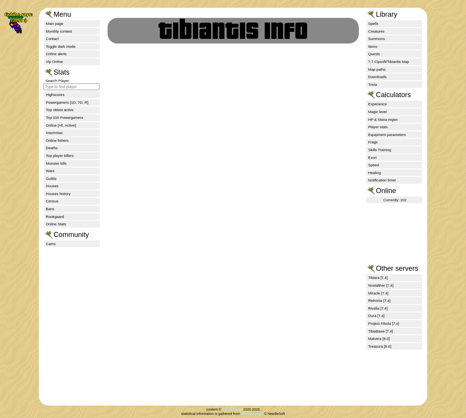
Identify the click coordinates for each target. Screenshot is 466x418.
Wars (50, 171)
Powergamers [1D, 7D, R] (67, 102)
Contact (52, 39)
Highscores (55, 94)
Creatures (376, 31)
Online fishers (57, 140)
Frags (373, 142)
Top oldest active (59, 110)
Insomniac (54, 133)
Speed (373, 165)
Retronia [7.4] (379, 300)
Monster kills (56, 163)
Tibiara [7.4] (378, 277)
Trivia (372, 84)
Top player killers (59, 155)
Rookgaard (55, 216)
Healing (374, 173)
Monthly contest (59, 31)
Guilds (51, 178)
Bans (50, 209)
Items (372, 46)
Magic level (377, 112)
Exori (372, 157)
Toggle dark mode (60, 46)
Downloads (377, 77)
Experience (377, 104)
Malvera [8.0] (378, 338)
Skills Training (379, 150)
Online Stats (56, 224)
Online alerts (56, 54)
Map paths (377, 69)
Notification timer (382, 180)
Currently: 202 (395, 200)
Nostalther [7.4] (380, 285)
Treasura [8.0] (379, 346)
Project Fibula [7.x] (383, 323)
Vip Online (54, 61)
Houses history (58, 194)
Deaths (51, 148)
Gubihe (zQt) (232, 409)
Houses (52, 186)
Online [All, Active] (61, 125)
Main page (54, 23)
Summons (376, 39)
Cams (51, 244)
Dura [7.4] (376, 316)
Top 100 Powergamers (64, 117)
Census (52, 201)
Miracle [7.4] (378, 293)
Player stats (378, 127)
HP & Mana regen (383, 119)
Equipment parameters (387, 134)
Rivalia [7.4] (378, 308)
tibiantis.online (252, 414)
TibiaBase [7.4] (380, 331)
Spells (373, 23)
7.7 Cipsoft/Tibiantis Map (388, 61)
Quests (374, 54)
